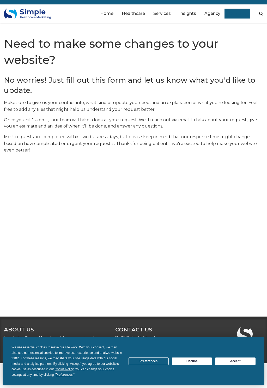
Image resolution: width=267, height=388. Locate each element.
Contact (237, 13)
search (261, 14)
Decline (192, 361)
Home (106, 13)
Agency (212, 13)
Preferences (149, 361)
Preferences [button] (64, 375)
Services (162, 13)
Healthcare (133, 13)
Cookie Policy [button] (64, 369)
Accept (235, 361)
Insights (187, 13)
